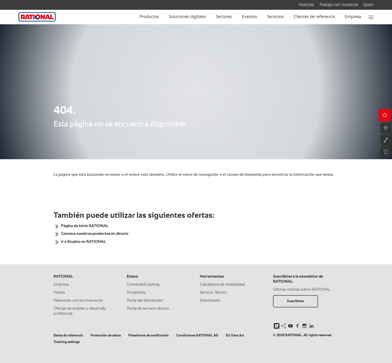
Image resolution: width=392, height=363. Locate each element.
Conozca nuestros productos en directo (94, 234)
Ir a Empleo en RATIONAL (83, 242)
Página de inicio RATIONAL (84, 226)
